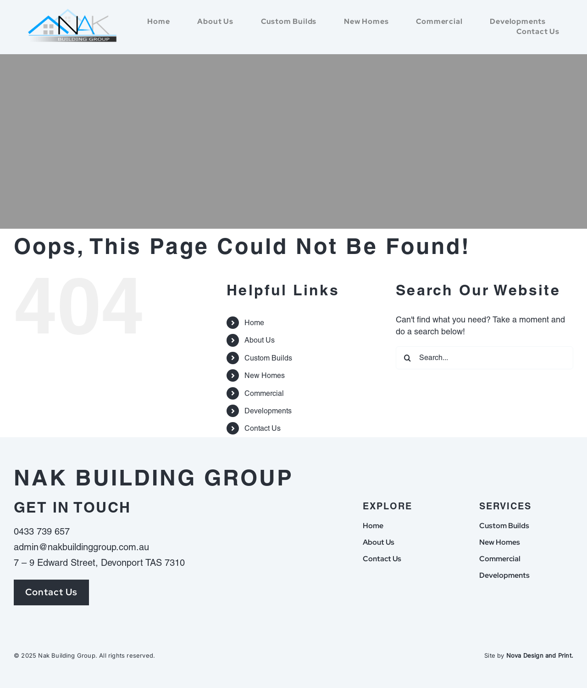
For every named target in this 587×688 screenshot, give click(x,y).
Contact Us (262, 428)
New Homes (264, 375)
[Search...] (484, 357)
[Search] (407, 357)
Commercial (264, 393)
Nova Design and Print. (539, 655)
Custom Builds (268, 358)
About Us (259, 340)
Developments (268, 410)
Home (254, 322)
